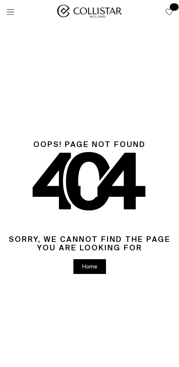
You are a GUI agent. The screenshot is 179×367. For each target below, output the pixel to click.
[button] (169, 11)
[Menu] (10, 12)
